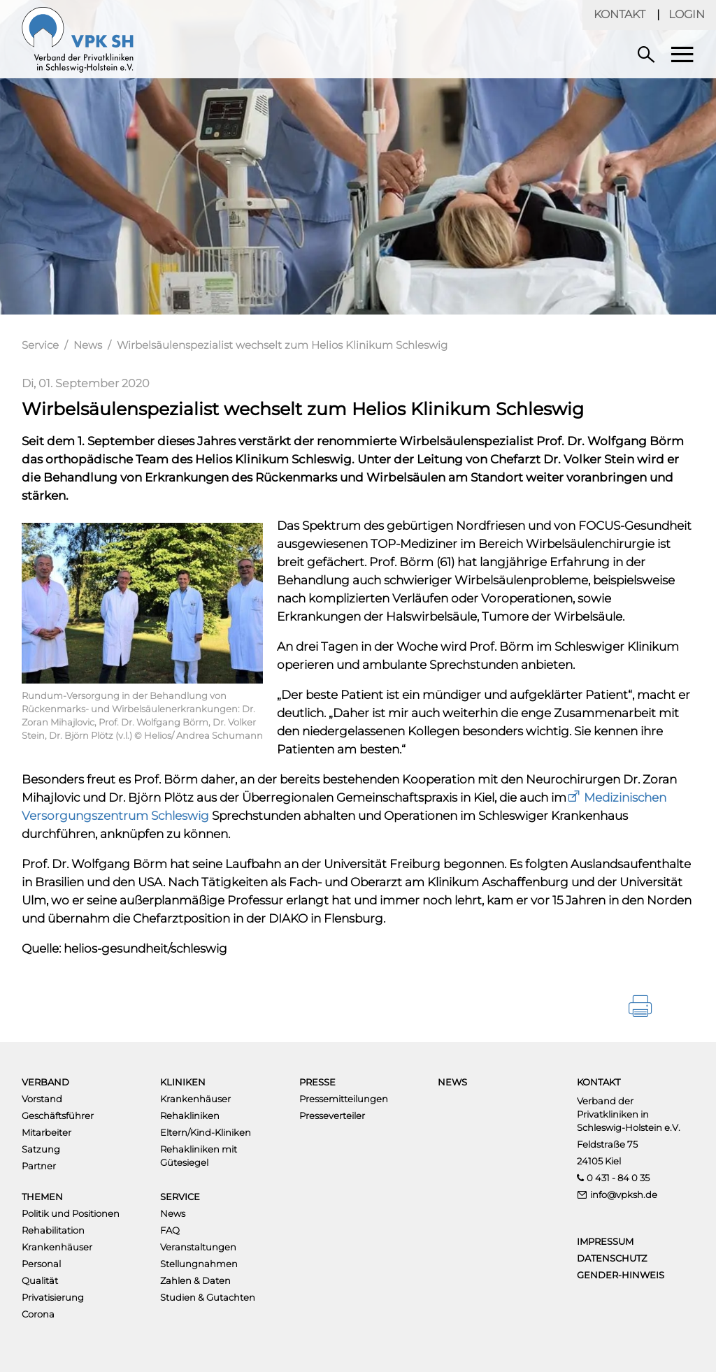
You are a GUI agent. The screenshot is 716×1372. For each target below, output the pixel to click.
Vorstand (42, 1098)
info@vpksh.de (623, 1194)
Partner (39, 1165)
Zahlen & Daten (195, 1280)
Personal (41, 1263)
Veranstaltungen (198, 1246)
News (87, 345)
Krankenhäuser (195, 1098)
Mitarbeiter (46, 1132)
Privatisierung (53, 1297)
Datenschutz (612, 1258)
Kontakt (619, 14)
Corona (38, 1314)
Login (686, 14)
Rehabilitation (53, 1230)
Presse (317, 1082)
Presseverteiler (332, 1115)
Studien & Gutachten (207, 1297)
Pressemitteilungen (343, 1098)
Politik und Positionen (71, 1213)
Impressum (605, 1241)
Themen (42, 1196)
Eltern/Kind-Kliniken (205, 1132)
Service (40, 345)
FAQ (170, 1230)
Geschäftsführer (58, 1115)
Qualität (40, 1280)
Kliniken (183, 1082)
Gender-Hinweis (620, 1274)
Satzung (41, 1149)
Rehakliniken (190, 1115)
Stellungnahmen (199, 1263)
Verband (45, 1082)
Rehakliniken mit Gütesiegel (198, 1155)
